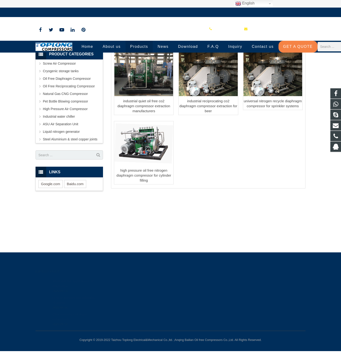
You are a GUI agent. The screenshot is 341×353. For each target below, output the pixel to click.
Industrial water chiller (59, 155)
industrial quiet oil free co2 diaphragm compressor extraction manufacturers (143, 145)
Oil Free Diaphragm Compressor (67, 117)
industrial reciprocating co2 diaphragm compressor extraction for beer (208, 145)
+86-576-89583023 (53, 12)
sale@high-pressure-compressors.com (103, 12)
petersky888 (187, 308)
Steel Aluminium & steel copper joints (70, 178)
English (245, 3)
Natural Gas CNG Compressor (65, 132)
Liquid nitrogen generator (61, 170)
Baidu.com (75, 222)
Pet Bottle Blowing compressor (65, 140)
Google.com (50, 222)
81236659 (186, 281)
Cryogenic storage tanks (61, 110)
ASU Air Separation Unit (60, 163)
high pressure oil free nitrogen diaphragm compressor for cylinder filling (144, 214)
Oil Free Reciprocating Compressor (69, 125)
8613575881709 (190, 288)
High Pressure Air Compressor (65, 147)
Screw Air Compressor (59, 102)
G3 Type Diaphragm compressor (170, 64)
